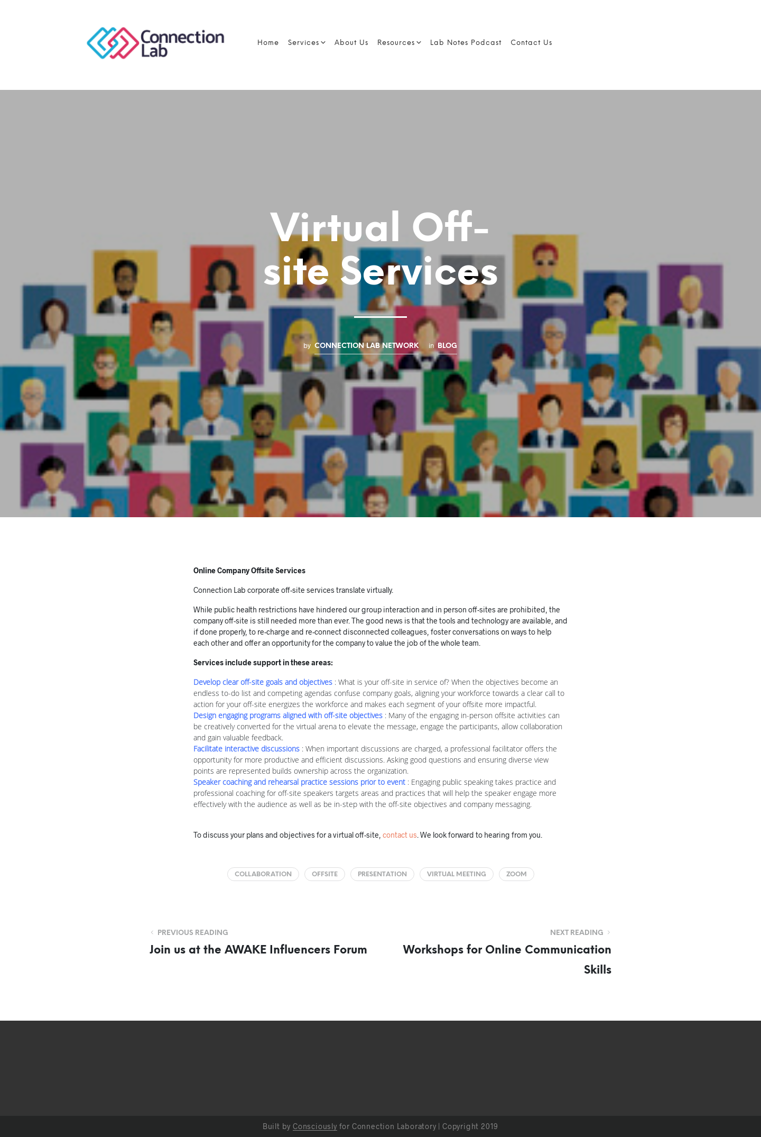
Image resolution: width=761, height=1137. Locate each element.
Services (303, 43)
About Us (351, 43)
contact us (400, 834)
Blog (447, 346)
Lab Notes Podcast (466, 43)
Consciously (315, 1126)
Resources (396, 43)
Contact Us (531, 43)
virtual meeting (456, 874)
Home (268, 43)
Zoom (516, 874)
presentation (382, 874)
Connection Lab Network (366, 346)
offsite (325, 874)
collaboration (263, 874)
